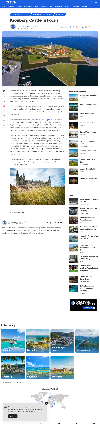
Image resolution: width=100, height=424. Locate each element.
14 (12, 15)
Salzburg (7, 376)
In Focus (60, 15)
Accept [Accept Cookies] (12, 417)
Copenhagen (23, 15)
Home (3, 382)
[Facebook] (50, 222)
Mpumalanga (84, 350)
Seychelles (33, 376)
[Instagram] (56, 222)
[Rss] (64, 222)
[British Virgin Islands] (62, 341)
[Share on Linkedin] (82, 27)
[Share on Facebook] (70, 27)
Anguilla (6, 350)
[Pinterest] (58, 222)
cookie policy (30, 412)
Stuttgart (57, 376)
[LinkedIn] (61, 222)
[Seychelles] (38, 367)
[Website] (48, 222)
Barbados (32, 350)
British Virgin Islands (58, 348)
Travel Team (23, 26)
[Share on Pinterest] (76, 27)
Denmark (37, 15)
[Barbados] (38, 341)
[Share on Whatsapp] (79, 27)
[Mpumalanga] (87, 341)
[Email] (85, 27)
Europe (48, 15)
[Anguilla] (13, 341)
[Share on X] (73, 27)
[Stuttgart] (62, 367)
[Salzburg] (13, 367)
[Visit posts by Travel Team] (4, 222)
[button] (3, 2)
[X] (53, 222)
